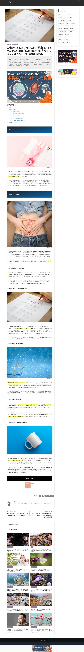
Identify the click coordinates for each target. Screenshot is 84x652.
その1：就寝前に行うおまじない (15, 111)
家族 (67, 25)
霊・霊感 (62, 42)
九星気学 (70, 17)
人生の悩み (62, 20)
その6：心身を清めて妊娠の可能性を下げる (17, 120)
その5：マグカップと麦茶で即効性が (16, 118)
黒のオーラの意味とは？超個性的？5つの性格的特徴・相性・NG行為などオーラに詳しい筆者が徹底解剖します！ (17, 550)
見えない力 (68, 39)
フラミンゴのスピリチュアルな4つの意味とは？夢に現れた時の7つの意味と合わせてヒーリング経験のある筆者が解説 (41, 630)
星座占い (71, 31)
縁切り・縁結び (69, 37)
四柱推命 (73, 23)
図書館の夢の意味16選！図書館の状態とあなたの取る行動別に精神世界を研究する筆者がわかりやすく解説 (41, 550)
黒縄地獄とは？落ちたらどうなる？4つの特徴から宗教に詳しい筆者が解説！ (41, 609)
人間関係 (62, 23)
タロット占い (62, 17)
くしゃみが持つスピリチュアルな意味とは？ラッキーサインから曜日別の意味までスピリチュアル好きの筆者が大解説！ (17, 570)
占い (32, 546)
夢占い (61, 25)
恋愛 (72, 28)
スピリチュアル (14, 44)
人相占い (69, 20)
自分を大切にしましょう (13, 122)
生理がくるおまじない (13, 109)
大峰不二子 (15, 501)
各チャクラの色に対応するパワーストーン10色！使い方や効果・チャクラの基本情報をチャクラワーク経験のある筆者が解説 (17, 610)
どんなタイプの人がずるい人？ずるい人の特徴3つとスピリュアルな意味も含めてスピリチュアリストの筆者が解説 (17, 630)
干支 (61, 28)
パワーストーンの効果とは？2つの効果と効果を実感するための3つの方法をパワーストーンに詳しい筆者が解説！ (41, 590)
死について (68, 34)
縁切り (61, 37)
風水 (68, 42)
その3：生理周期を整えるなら (15, 115)
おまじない (9, 44)
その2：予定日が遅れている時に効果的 (17, 113)
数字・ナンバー (63, 31)
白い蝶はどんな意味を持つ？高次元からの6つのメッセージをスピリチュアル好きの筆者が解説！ (41, 569)
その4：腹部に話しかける (14, 116)
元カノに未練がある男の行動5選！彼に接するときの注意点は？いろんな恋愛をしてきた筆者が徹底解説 (41, 515)
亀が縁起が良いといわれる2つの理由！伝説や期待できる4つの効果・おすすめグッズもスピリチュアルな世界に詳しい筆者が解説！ (17, 590)
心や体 (66, 28)
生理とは (11, 107)
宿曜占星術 (73, 25)
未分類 (61, 34)
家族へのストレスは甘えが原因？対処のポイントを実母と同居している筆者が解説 (17, 514)
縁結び (61, 39)
